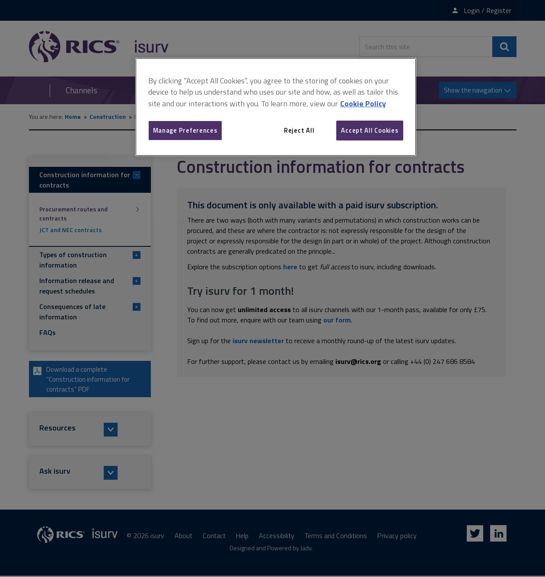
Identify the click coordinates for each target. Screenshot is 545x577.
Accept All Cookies (369, 130)
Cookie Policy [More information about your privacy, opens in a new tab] (363, 103)
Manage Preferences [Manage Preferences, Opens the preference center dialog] (185, 130)
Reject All (299, 130)
